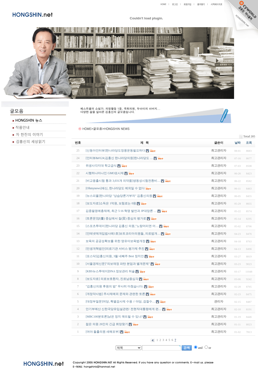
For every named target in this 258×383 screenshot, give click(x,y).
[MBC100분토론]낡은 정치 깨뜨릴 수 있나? (114, 316)
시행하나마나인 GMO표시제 (105, 173)
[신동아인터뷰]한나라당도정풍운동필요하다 (115, 150)
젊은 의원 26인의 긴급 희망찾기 (107, 324)
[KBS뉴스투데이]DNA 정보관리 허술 (110, 271)
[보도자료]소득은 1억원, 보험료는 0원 (111, 203)
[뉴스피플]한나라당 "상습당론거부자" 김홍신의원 (119, 196)
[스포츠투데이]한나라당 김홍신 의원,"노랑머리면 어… (122, 226)
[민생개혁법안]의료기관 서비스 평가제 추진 (115, 248)
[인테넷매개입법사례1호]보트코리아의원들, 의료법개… (123, 233)
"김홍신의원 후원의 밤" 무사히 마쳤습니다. (114, 286)
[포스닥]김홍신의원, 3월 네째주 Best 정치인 (115, 256)
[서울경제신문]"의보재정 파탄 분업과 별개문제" (118, 263)
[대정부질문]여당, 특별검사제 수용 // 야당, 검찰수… (120, 301)
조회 (249, 142)
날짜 (238, 142)
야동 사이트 (77, 353)
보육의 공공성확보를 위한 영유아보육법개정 (115, 241)
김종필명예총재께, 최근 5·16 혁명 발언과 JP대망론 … (121, 211)
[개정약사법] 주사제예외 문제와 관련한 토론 (115, 294)
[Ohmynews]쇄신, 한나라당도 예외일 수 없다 (115, 188)
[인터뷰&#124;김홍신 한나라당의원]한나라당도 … (119, 158)
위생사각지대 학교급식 (101, 165)
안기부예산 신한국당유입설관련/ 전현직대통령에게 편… (123, 309)
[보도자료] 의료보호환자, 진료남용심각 (112, 279)
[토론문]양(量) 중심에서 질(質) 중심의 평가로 (116, 218)
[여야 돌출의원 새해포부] (102, 331)
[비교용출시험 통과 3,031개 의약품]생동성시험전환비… (123, 180)
